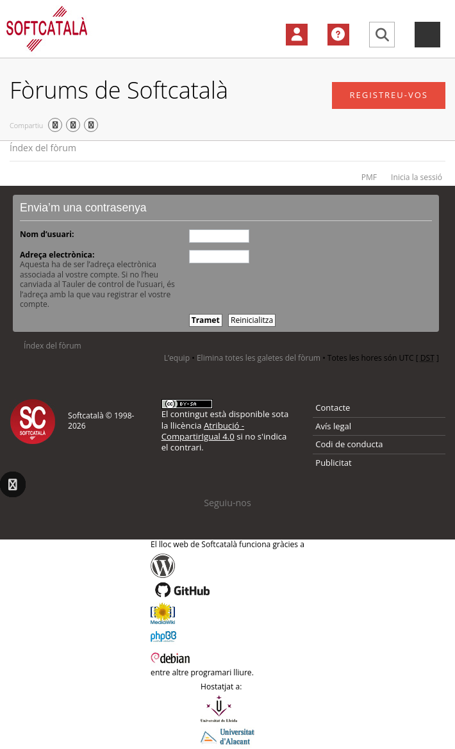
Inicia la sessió (416, 177)
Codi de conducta (349, 444)
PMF (369, 177)
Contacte (332, 407)
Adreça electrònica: (57, 254)
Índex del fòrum (43, 148)
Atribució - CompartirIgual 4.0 (202, 431)
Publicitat (333, 462)
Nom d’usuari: (47, 234)
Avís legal (333, 426)
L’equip (177, 357)
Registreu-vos (388, 95)
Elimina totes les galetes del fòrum (258, 357)
